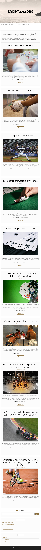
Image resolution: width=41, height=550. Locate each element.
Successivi (22, 510)
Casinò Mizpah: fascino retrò (20, 228)
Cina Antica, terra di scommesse (20, 321)
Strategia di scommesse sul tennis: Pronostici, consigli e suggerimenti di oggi (20, 462)
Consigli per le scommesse (7, 24)
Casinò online (17, 24)
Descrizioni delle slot (6, 27)
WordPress (21, 547)
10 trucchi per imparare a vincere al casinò (20, 182)
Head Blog (28, 547)
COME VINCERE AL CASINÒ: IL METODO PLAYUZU (21, 274)
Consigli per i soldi (26, 24)
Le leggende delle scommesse (20, 90)
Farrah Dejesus (16, 79)
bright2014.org (20, 11)
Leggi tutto (20, 82)
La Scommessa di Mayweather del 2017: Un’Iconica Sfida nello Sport (20, 413)
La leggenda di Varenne (20, 135)
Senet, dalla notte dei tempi (20, 45)
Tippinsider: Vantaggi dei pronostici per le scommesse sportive (20, 365)
